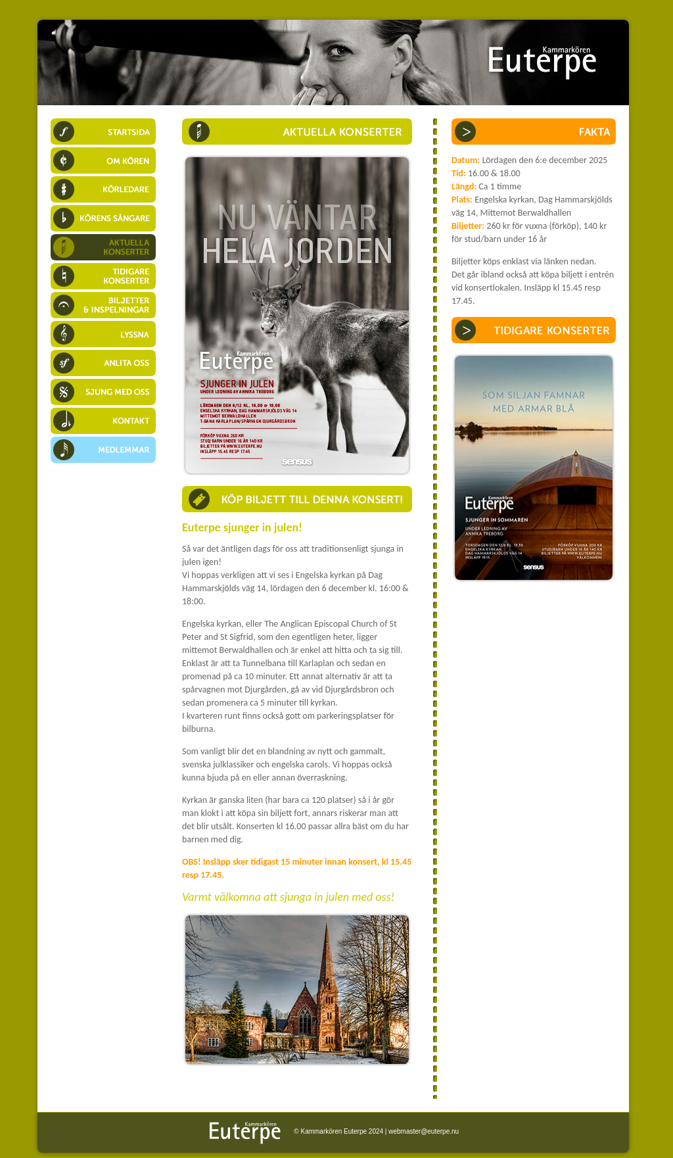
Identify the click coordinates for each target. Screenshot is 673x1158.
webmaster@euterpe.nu (423, 1131)
